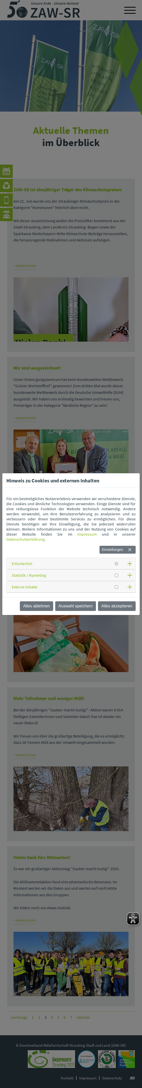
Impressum (87, 534)
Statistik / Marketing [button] (29, 575)
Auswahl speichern (76, 606)
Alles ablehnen (36, 606)
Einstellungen (112, 550)
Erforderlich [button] (22, 563)
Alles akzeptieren (116, 606)
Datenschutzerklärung (25, 539)
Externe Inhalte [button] (24, 586)
